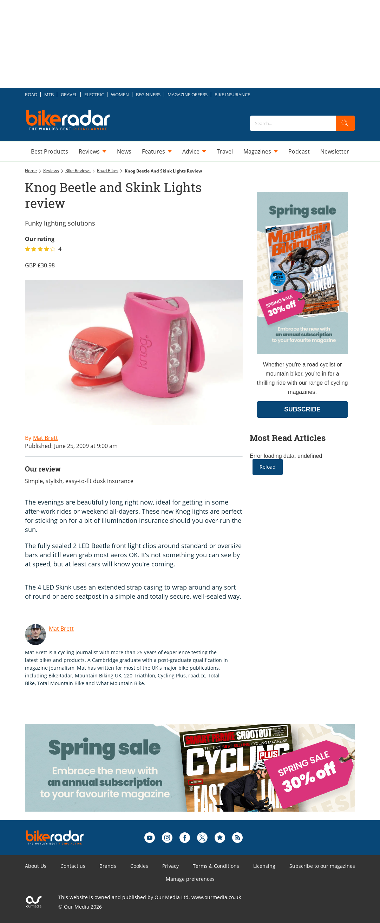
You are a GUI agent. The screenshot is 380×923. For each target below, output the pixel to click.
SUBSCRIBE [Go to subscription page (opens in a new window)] (302, 409)
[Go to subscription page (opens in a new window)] (302, 352)
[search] (345, 123)
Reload (268, 466)
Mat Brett (61, 628)
